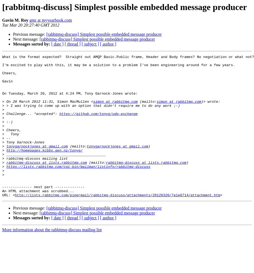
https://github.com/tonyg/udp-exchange (98, 125)
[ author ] (108, 44)
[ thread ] (73, 44)
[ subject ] (90, 44)
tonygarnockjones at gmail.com (37, 164)
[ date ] (57, 44)
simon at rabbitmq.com (115, 111)
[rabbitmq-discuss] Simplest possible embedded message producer (104, 34)
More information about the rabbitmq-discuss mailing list (52, 258)
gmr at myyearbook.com (50, 20)
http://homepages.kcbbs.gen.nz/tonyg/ (45, 169)
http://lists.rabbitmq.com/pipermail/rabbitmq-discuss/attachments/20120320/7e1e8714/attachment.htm (117, 223)
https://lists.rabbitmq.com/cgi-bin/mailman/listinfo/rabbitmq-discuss (78, 189)
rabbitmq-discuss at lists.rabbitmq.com (47, 184)
